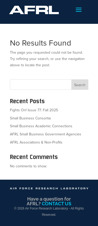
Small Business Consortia (30, 118)
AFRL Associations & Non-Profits (36, 142)
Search (79, 85)
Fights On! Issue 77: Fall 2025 (34, 110)
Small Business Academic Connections (41, 126)
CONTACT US (56, 203)
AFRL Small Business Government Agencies (45, 134)
